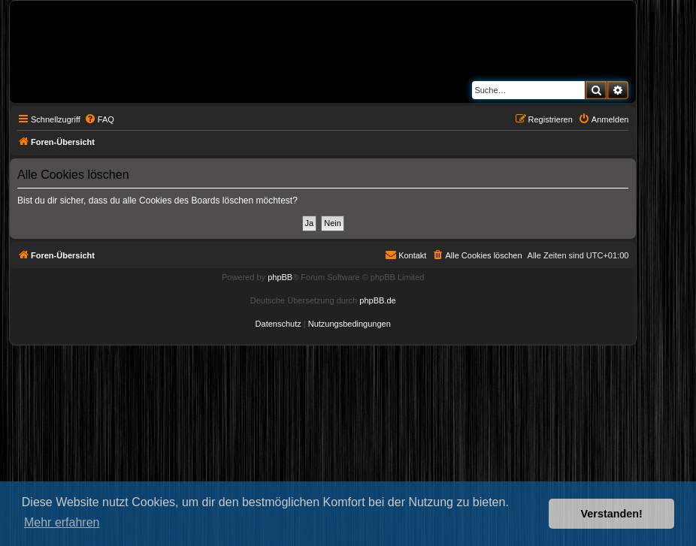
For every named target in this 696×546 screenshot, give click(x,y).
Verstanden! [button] (612, 514)
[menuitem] (99, 119)
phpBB (280, 277)
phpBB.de (377, 300)
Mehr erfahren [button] (62, 522)
